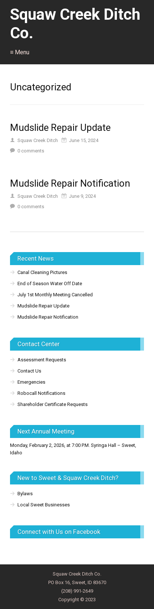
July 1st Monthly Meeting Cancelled (55, 294)
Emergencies (31, 382)
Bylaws (25, 493)
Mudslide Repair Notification (70, 183)
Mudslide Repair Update (60, 127)
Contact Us (29, 371)
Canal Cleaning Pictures (42, 272)
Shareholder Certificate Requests (52, 404)
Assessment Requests (41, 359)
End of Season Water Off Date (49, 283)
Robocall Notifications (41, 393)
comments (30, 151)
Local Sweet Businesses (43, 505)
